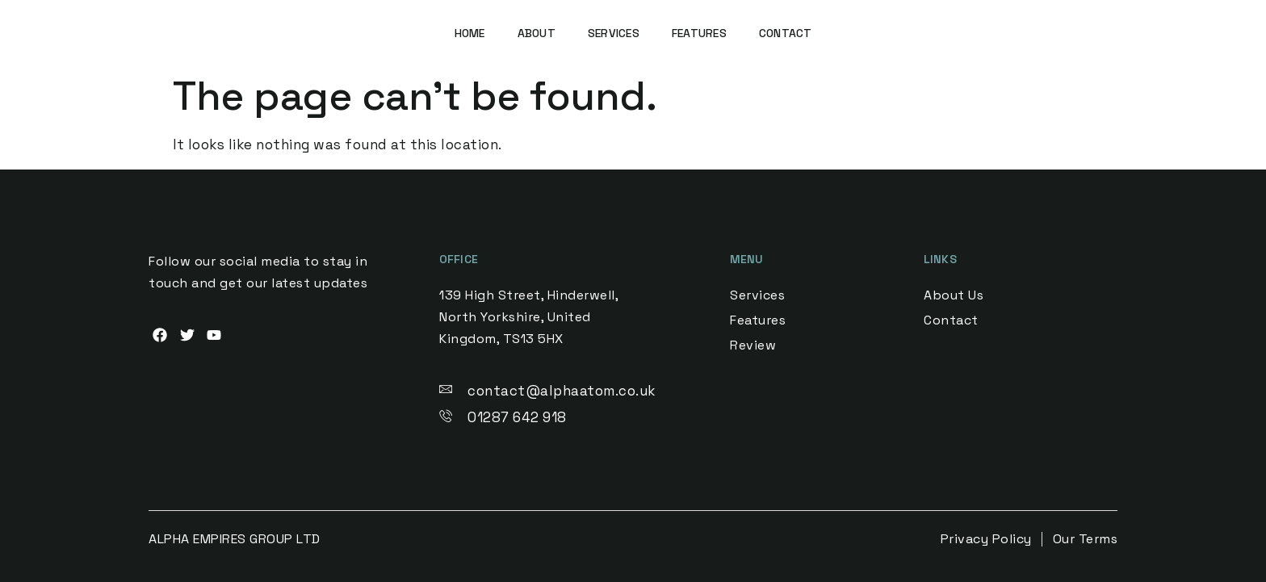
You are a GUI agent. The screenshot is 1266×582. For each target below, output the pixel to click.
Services (613, 33)
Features (699, 33)
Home (470, 33)
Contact (785, 33)
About (536, 33)
